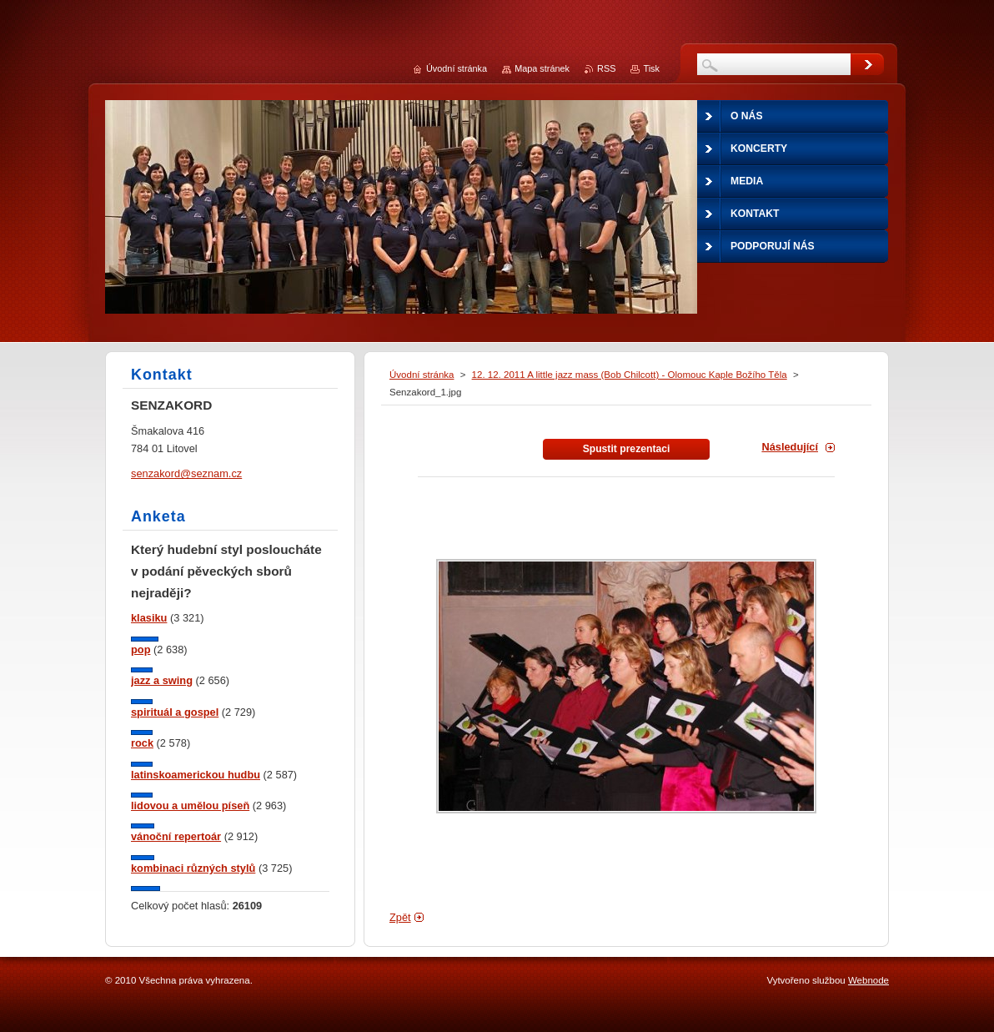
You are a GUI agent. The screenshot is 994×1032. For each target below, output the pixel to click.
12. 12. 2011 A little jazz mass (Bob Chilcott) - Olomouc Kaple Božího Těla (629, 375)
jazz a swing (162, 680)
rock (142, 743)
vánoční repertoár (176, 836)
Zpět (400, 917)
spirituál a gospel (174, 712)
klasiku (149, 618)
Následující (789, 446)
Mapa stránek (542, 68)
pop (140, 649)
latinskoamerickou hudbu (195, 774)
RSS (606, 68)
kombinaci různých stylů (193, 868)
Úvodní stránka (421, 375)
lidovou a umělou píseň (190, 805)
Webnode (868, 980)
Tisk (651, 68)
